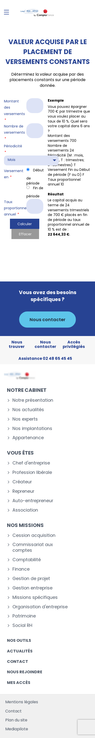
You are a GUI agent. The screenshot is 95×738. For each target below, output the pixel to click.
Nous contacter (47, 319)
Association (25, 510)
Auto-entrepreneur (32, 501)
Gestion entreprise (32, 588)
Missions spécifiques (35, 597)
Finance (21, 569)
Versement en (13, 174)
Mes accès (18, 682)
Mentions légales (21, 702)
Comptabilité (26, 560)
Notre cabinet (27, 390)
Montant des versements (14, 111)
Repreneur (23, 491)
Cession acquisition (33, 535)
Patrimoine (24, 616)
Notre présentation (32, 400)
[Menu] (6, 12)
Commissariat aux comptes (32, 547)
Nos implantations (32, 428)
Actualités (20, 651)
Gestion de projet (31, 579)
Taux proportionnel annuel (14, 208)
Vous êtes (20, 452)
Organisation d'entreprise (40, 607)
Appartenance (28, 438)
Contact (17, 661)
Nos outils (19, 640)
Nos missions (25, 525)
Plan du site (16, 720)
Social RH (22, 625)
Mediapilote (16, 729)
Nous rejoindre (24, 672)
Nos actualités (28, 410)
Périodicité (13, 149)
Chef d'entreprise (31, 463)
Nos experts (25, 419)
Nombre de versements (14, 132)
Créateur (22, 482)
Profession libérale (32, 472)
